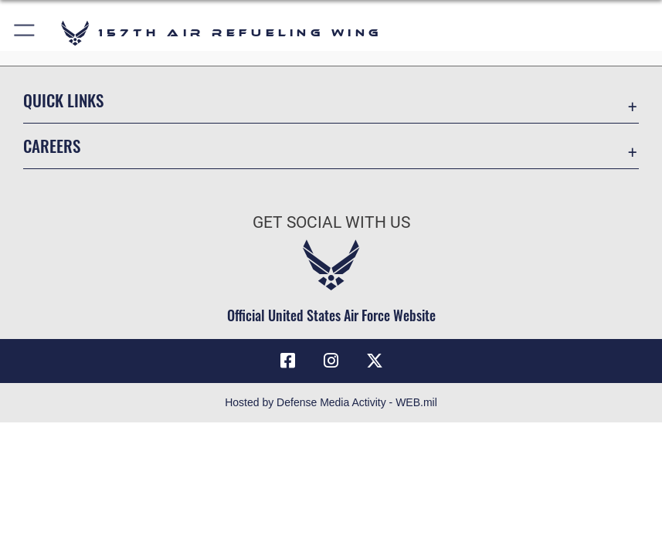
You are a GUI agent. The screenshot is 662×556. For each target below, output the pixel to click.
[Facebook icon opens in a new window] (287, 360)
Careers (51, 146)
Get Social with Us (331, 222)
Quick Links (63, 100)
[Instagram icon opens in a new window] (331, 360)
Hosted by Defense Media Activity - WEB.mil (331, 402)
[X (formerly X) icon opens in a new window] (374, 360)
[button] (25, 33)
